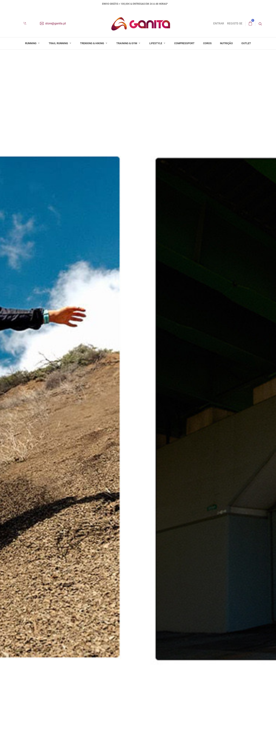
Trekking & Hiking (92, 43)
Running (31, 43)
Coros (207, 43)
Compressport (184, 43)
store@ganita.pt (53, 23)
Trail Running (59, 43)
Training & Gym (127, 43)
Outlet (246, 43)
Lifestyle (156, 43)
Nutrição (226, 43)
